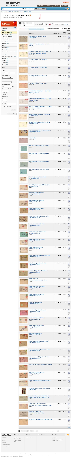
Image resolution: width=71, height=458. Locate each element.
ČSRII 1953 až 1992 (7, 38)
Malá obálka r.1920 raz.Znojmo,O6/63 (39, 161)
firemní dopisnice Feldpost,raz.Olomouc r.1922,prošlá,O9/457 (39, 349)
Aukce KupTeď (39, 29)
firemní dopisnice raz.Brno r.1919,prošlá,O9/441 (36, 248)
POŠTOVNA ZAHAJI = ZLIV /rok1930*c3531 (40, 419)
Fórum (56, 5)
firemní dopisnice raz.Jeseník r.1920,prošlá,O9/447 (36, 295)
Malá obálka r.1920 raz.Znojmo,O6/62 (39, 153)
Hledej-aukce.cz (29, 437)
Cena (59, 33)
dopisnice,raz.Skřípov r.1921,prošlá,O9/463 (40, 364)
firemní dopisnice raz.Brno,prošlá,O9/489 (39, 380)
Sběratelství (11, 11)
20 (24, 25)
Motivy (4, 45)
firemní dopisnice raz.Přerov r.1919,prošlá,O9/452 (36, 326)
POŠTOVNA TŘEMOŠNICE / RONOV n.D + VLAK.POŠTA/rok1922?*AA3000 (40, 52)
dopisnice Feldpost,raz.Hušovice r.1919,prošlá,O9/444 (37, 263)
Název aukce (31, 33)
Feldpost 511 (32, 138)
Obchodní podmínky (18, 438)
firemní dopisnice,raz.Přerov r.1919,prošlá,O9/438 (36, 224)
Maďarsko (5, 43)
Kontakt (3, 440)
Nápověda (64, 5)
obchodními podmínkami (55, 452)
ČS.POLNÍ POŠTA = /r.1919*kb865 (38, 75)
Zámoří (5, 64)
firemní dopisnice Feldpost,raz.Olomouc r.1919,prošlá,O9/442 (39, 255)
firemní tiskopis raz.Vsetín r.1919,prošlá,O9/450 (35, 302)
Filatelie (16, 11)
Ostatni (4, 49)
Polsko (4, 54)
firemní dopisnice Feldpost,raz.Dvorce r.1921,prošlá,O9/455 (39, 357)
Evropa (5, 41)
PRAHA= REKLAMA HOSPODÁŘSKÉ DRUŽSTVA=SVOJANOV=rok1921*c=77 (39, 396)
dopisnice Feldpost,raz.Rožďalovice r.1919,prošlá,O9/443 (38, 271)
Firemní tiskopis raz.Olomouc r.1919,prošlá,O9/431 (36, 193)
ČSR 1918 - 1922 (27, 11)
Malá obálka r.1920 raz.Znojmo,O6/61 (39, 145)
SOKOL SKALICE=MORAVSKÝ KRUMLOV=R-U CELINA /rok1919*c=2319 (40, 404)
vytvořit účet (66, 2)
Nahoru (69, 427)
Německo (5, 47)
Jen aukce (31, 29)
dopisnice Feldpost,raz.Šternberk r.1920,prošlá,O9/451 (37, 310)
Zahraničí (5, 62)
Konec (69, 33)
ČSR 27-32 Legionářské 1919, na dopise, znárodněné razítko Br (40, 130)
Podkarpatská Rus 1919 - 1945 (9, 51)
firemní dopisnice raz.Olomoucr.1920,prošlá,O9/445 (38, 279)
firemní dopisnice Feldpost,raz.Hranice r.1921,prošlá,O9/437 (39, 216)
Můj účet (41, 5)
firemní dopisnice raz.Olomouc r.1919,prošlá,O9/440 (37, 240)
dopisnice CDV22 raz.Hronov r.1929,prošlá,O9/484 (36, 373)
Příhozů (55, 33)
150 (67, 24)
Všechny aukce (24, 29)
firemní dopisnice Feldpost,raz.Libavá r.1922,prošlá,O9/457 (38, 342)
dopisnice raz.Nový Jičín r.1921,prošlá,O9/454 (35, 334)
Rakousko (5, 58)
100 (65, 24)
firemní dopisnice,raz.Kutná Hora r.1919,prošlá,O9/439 (37, 232)
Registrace (4, 437)
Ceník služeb (16, 437)
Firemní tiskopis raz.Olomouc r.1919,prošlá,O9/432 (36, 201)
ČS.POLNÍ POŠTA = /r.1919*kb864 (38, 67)
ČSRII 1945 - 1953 (7, 36)
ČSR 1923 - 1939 (7, 34)
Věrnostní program (6, 444)
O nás (3, 438)
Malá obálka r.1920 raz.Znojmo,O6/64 (39, 169)
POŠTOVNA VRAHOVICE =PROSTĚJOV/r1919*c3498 (36, 412)
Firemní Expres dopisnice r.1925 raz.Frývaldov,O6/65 (37, 177)
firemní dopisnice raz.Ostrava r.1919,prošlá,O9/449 (36, 318)
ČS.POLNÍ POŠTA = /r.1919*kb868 (38, 83)
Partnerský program (6, 445)
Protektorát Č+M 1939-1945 (9, 56)
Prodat (48, 5)
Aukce (7, 11)
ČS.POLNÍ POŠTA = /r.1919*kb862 (38, 59)
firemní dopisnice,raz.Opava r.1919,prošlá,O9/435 (36, 209)
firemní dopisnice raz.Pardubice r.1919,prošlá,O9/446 (37, 287)
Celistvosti (21, 11)
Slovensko (5, 60)
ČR (4, 30)
